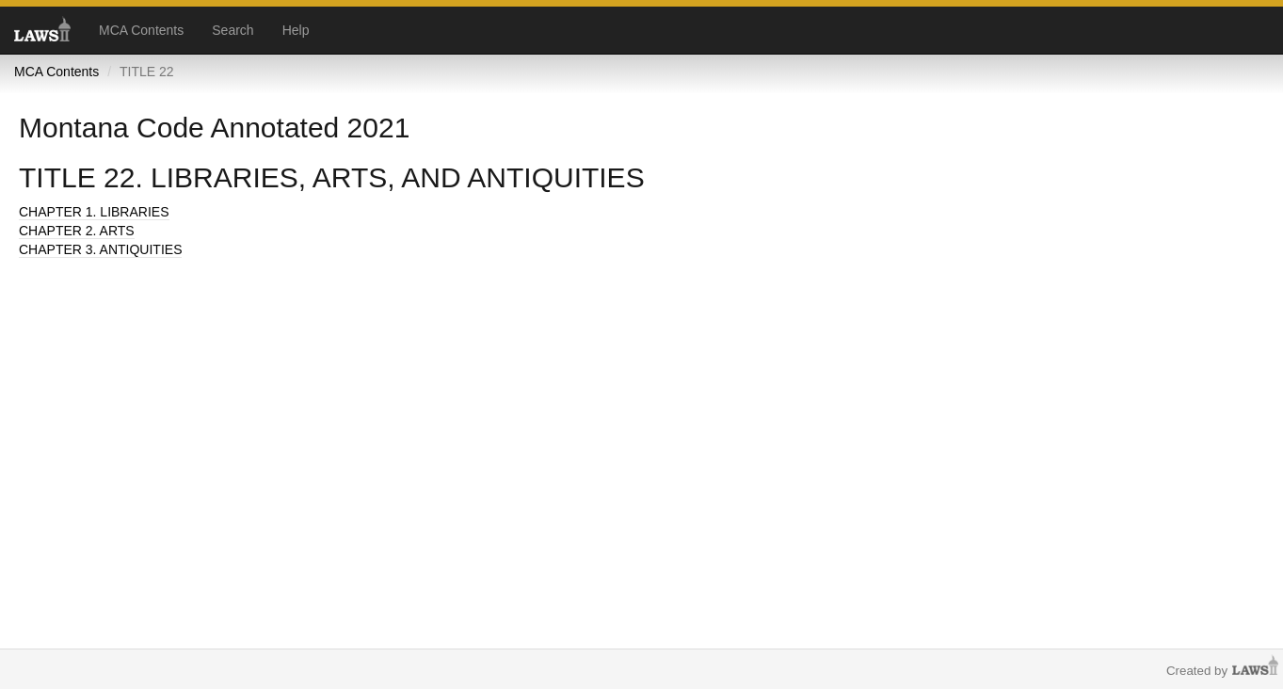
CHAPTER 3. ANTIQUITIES (100, 249)
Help (296, 30)
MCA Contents (141, 30)
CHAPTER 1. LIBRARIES (94, 211)
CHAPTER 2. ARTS (77, 230)
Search (232, 30)
